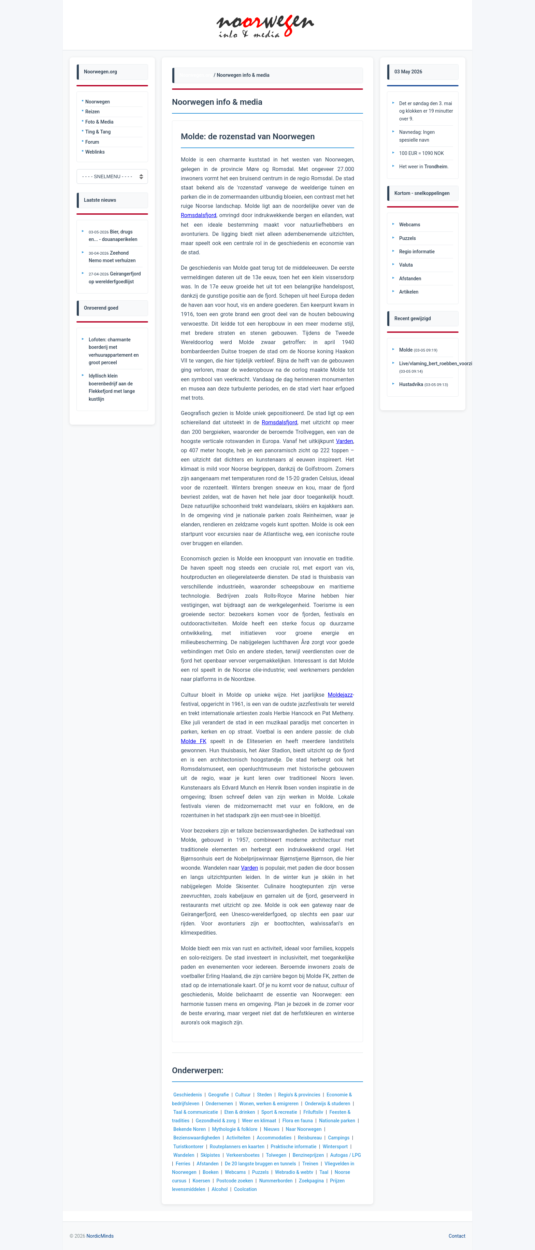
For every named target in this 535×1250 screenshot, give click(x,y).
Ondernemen (219, 1103)
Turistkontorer (188, 1146)
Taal (329, 1172)
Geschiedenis (187, 1094)
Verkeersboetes (243, 1155)
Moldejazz (340, 695)
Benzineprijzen (308, 1155)
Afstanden (219, 1163)
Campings (339, 1137)
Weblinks (95, 152)
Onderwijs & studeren (328, 1103)
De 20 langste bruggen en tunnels (272, 1163)
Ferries (194, 1163)
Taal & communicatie (195, 1112)
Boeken (216, 1172)
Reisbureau (310, 1137)
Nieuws (272, 1129)
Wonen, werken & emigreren (269, 1103)
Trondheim (435, 166)
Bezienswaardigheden (196, 1137)
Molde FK (193, 741)
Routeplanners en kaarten (237, 1146)
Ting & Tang (98, 131)
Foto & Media (99, 122)
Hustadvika (411, 384)
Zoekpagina (311, 1180)
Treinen (322, 1163)
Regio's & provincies (299, 1094)
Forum (92, 142)
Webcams (240, 1172)
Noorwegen (97, 101)
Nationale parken (338, 1120)
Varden (344, 441)
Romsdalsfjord (198, 215)
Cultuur (243, 1094)
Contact (457, 1236)
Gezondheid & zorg (216, 1120)
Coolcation (245, 1189)
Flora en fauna (298, 1120)
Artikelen (408, 292)
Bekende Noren (189, 1129)
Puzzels (265, 1172)
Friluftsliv (314, 1112)
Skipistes (210, 1155)
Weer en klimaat (259, 1120)
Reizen (92, 111)
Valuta (406, 265)
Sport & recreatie (280, 1112)
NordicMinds (100, 1236)
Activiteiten (239, 1137)
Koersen (202, 1180)
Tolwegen (276, 1155)
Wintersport (336, 1146)
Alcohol (220, 1189)
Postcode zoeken (235, 1180)
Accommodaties (274, 1137)
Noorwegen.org (196, 75)
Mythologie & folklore (235, 1129)
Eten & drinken (240, 1112)
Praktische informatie (294, 1146)
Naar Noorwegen (304, 1129)
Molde (406, 350)
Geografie (218, 1094)
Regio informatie (417, 251)
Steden (264, 1094)
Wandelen (183, 1155)
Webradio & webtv (299, 1172)
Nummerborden (276, 1180)
